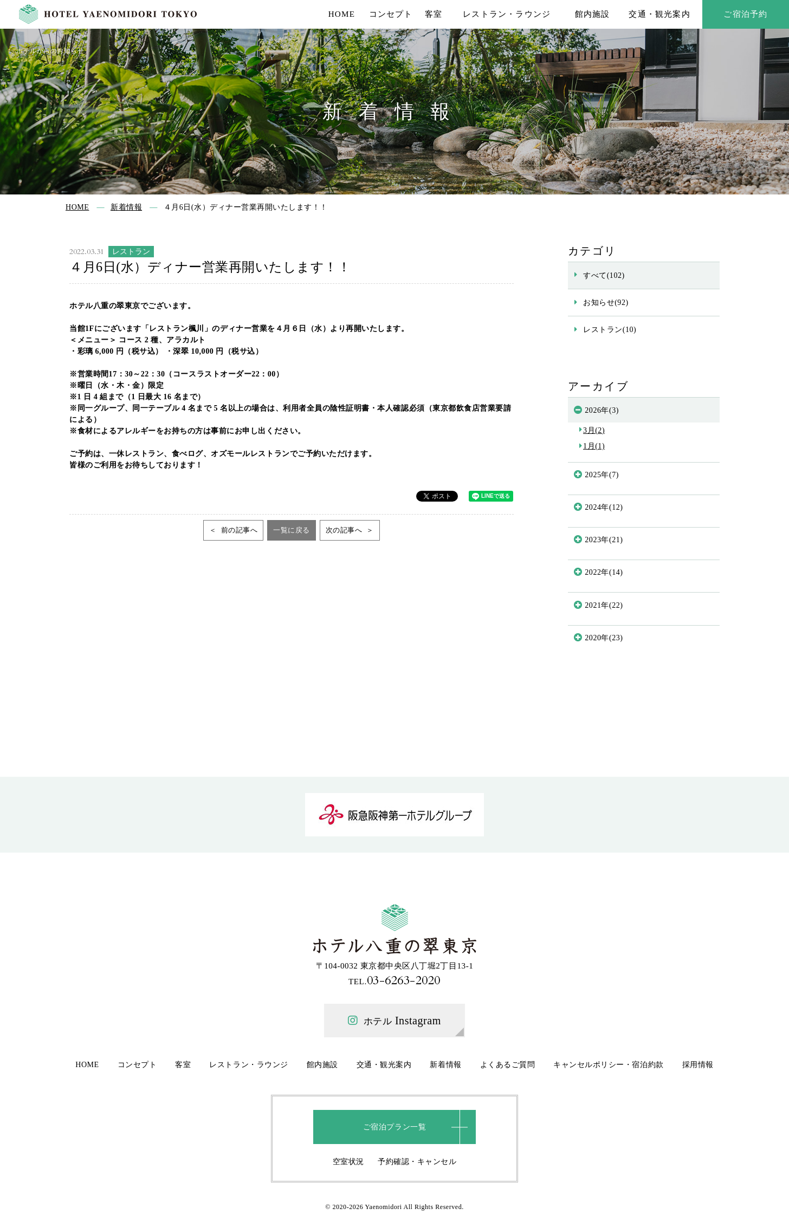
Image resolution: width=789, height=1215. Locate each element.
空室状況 (348, 1161)
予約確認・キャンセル (417, 1161)
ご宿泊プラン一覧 (394, 1126)
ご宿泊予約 (745, 13)
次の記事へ (345, 530)
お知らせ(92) (606, 302)
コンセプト (391, 13)
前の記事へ (238, 530)
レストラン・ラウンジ (507, 13)
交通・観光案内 (659, 13)
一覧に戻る (291, 530)
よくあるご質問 (507, 1064)
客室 (433, 13)
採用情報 (698, 1064)
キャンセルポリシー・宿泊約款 (608, 1064)
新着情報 (445, 1064)
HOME (341, 13)
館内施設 (592, 13)
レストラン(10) (609, 329)
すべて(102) (604, 275)
